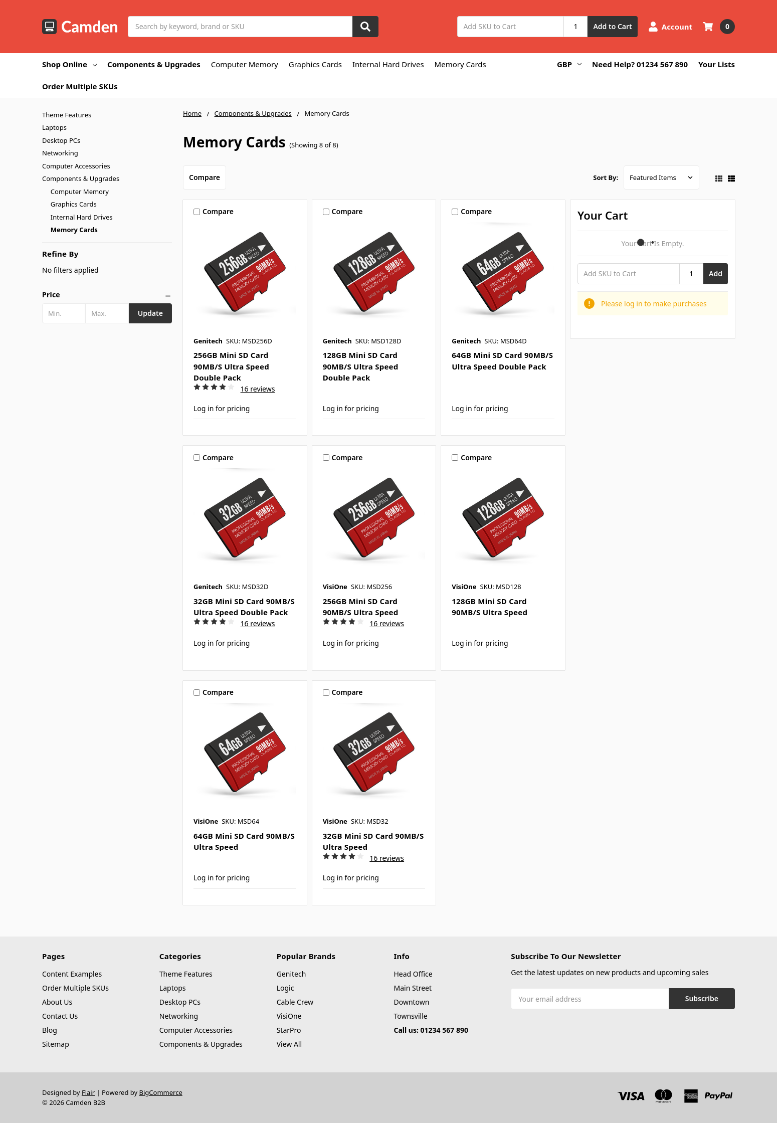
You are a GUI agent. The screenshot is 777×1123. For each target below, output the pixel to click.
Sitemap (55, 1044)
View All (289, 1044)
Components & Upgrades (154, 64)
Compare (204, 177)
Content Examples (72, 974)
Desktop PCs (61, 140)
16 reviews (258, 389)
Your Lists (716, 64)
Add (715, 273)
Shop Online (69, 64)
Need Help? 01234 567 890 (640, 64)
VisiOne (289, 1016)
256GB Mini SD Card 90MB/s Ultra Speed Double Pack (231, 366)
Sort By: (605, 177)
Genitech (291, 974)
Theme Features (66, 114)
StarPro (289, 1030)
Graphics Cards (315, 64)
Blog (49, 1030)
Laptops (54, 127)
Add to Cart (612, 26)
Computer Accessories (76, 165)
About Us (57, 1002)
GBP (569, 64)
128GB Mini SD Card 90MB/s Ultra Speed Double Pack (361, 366)
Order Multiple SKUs (80, 86)
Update (150, 313)
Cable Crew (295, 1002)
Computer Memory (244, 64)
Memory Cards (460, 64)
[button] (107, 295)
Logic (285, 988)
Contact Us (60, 1016)
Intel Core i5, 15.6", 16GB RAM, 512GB (124, 1077)
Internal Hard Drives (388, 64)
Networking (60, 152)
